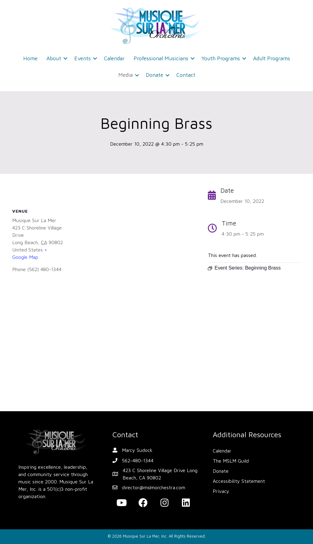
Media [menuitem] (125, 75)
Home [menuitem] (30, 58)
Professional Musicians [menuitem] (161, 58)
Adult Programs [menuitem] (271, 58)
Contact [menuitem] (185, 75)
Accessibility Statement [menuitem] (239, 481)
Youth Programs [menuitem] (220, 58)
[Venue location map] (104, 343)
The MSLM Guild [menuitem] (231, 461)
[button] (65, 58)
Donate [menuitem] (154, 75)
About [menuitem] (53, 58)
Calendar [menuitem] (114, 58)
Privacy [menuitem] (221, 491)
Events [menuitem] (82, 58)
